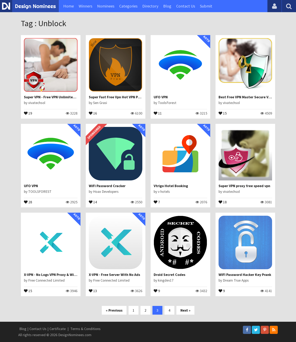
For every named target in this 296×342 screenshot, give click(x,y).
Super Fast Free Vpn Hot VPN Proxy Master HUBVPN (130, 97)
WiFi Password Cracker (107, 185)
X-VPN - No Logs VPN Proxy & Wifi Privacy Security (64, 274)
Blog (167, 6)
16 (93, 113)
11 (158, 113)
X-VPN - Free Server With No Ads (114, 274)
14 (93, 202)
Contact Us (185, 6)
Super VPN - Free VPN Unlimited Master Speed (61, 97)
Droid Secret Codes (169, 274)
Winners (85, 6)
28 (28, 202)
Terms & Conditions (85, 328)
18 (223, 202)
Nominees (105, 6)
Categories (128, 6)
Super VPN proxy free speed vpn (244, 185)
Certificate (57, 328)
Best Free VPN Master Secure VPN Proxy (251, 97)
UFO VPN (161, 97)
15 (223, 113)
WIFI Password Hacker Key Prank (245, 274)
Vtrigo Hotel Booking (171, 185)
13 (93, 290)
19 (28, 113)
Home (68, 6)
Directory (150, 6)
